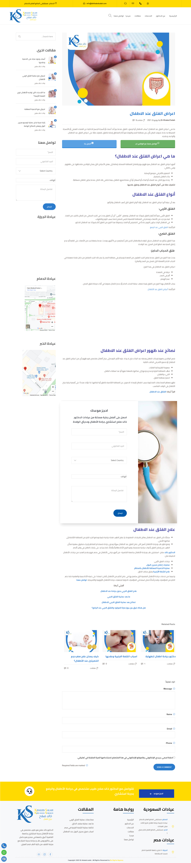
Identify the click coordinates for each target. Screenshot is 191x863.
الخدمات (148, 16)
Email (171, 729)
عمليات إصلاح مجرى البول (158, 565)
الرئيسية (173, 16)
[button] (99, 461)
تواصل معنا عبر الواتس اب (147, 143)
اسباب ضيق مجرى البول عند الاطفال (78, 831)
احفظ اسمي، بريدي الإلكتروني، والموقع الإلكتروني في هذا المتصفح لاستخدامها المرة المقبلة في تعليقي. (125, 757)
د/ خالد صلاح (38, 66)
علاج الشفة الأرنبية (161, 572)
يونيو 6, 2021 (152, 120)
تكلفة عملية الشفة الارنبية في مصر (79, 827)
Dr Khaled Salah (166, 120)
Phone (170, 743)
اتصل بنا (89, 143)
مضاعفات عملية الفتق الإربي (81, 820)
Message (169, 689)
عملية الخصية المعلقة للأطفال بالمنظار (152, 568)
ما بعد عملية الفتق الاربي (118, 597)
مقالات (137, 16)
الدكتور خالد (169, 552)
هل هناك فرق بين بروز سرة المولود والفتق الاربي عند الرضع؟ (119, 608)
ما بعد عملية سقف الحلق (83, 824)
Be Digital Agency (116, 860)
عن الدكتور (160, 16)
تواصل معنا (119, 16)
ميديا (128, 16)
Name (171, 714)
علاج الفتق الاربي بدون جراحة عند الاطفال (118, 591)
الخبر (166, 829)
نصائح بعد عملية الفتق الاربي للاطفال (119, 602)
